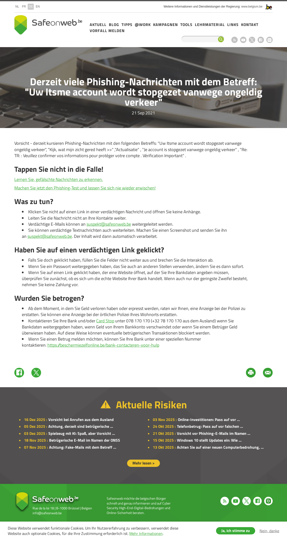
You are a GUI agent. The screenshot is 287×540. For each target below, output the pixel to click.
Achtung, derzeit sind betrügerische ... (80, 426)
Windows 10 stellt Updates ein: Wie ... (209, 440)
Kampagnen (165, 24)
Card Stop (105, 320)
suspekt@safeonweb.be (109, 224)
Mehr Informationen (146, 533)
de (31, 6)
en (38, 6)
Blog (114, 24)
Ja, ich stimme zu (235, 530)
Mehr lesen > (143, 463)
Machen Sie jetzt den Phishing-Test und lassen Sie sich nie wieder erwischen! (85, 188)
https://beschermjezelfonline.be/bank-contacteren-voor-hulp (103, 345)
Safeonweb (48, 24)
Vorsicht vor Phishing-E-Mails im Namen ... (213, 433)
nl (17, 6)
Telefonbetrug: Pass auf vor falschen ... (210, 426)
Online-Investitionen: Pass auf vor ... (209, 419)
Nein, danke (269, 531)
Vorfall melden (107, 30)
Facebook (261, 40)
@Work (143, 24)
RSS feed (234, 40)
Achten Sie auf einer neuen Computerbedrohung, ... (220, 447)
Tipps (127, 24)
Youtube (243, 40)
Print (251, 372)
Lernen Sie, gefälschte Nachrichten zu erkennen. (58, 179)
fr (24, 6)
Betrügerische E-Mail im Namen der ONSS (84, 440)
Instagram (269, 40)
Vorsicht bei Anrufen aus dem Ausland (81, 419)
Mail (268, 372)
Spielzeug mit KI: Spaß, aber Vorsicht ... (81, 433)
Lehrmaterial (210, 24)
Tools (186, 24)
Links (233, 24)
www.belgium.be (251, 6)
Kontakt (249, 24)
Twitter (36, 372)
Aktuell (98, 24)
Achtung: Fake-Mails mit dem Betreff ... (82, 447)
